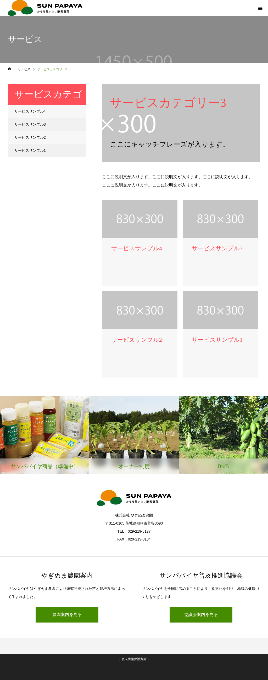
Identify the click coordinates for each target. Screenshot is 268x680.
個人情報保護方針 (134, 659)
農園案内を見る (67, 614)
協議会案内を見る (201, 614)
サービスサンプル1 (30, 150)
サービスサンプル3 (30, 124)
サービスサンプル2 (30, 137)
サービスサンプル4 (30, 111)
